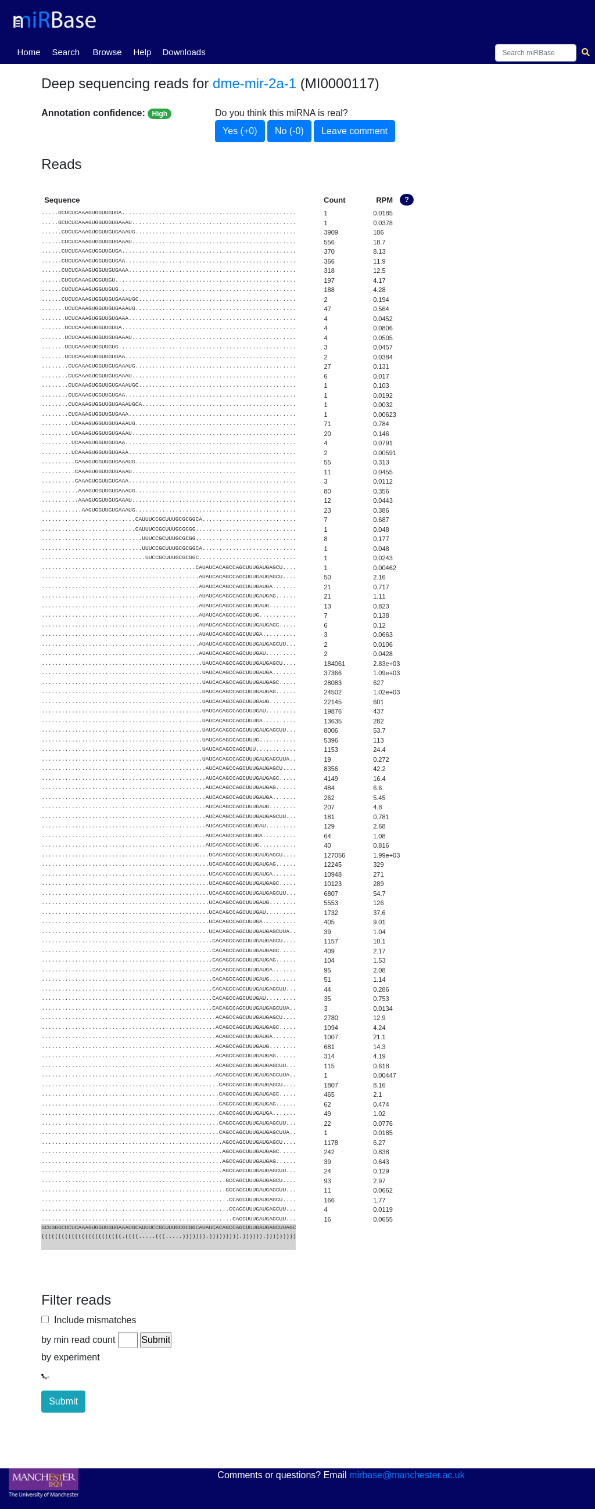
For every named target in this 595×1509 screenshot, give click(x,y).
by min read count (78, 1340)
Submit (63, 1401)
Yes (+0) (240, 131)
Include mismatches (92, 1320)
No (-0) (289, 131)
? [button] (406, 200)
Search (66, 52)
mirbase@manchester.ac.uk (407, 1475)
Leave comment (354, 131)
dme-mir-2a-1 (254, 83)
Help (142, 52)
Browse (106, 52)
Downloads (183, 52)
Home (30, 51)
